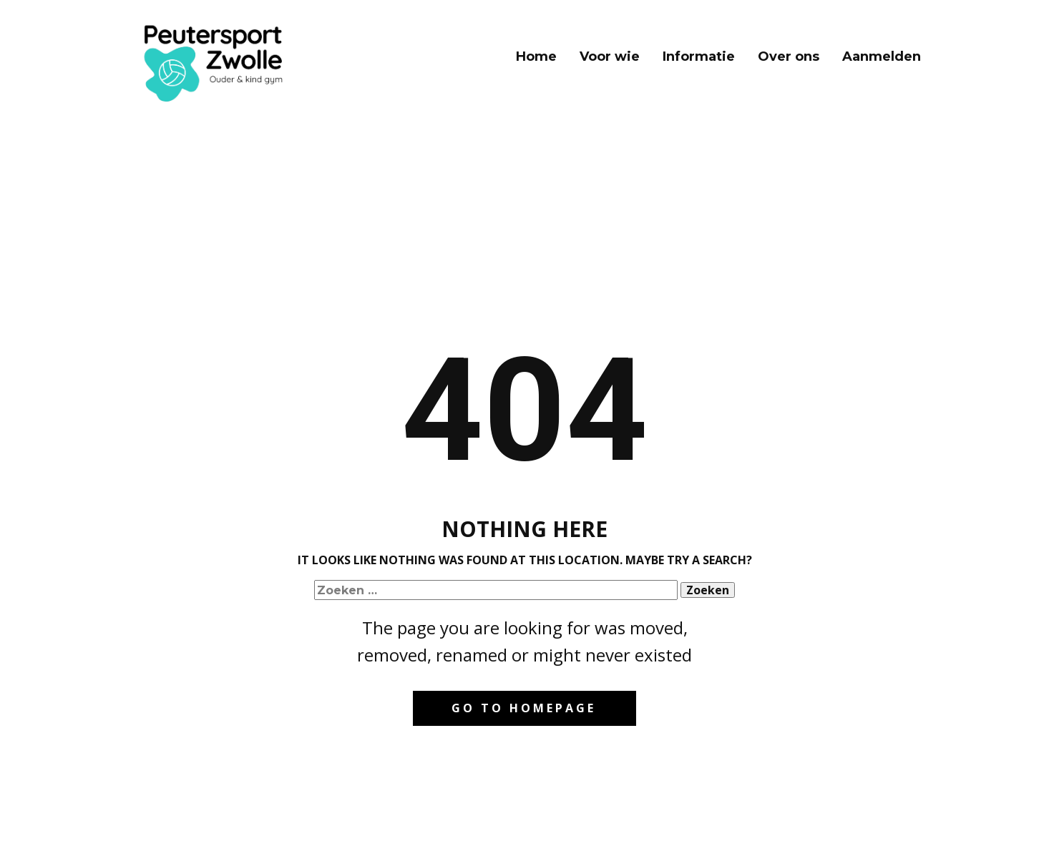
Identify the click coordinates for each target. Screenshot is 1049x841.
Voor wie (610, 56)
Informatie (699, 56)
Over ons (788, 56)
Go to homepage (524, 708)
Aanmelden (881, 56)
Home (536, 56)
